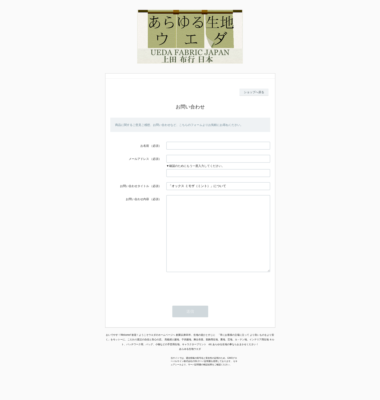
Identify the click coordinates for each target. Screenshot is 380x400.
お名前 (144, 146)
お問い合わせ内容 (137, 199)
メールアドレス (139, 159)
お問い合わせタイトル (134, 186)
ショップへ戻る (254, 92)
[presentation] (203, 301)
